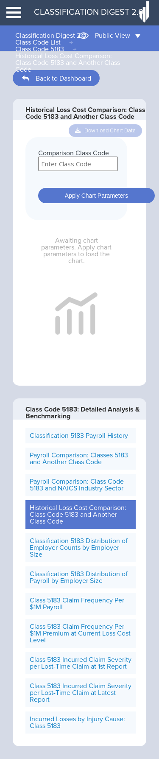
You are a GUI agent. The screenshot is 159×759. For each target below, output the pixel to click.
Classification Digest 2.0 (50, 35)
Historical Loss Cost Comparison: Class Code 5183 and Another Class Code (67, 63)
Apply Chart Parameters (96, 195)
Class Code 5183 (39, 49)
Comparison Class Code (73, 153)
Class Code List (38, 42)
